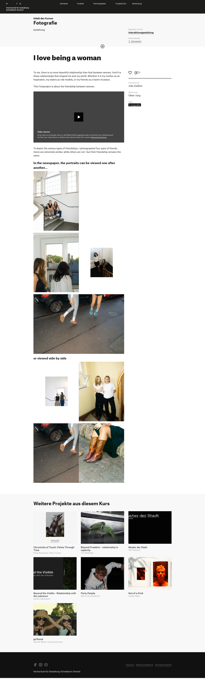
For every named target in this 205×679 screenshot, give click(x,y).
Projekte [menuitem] (80, 4)
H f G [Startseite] (17, 7)
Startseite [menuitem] (64, 4)
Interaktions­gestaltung (141, 32)
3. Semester (134, 41)
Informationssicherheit (163, 666)
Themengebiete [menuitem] (99, 4)
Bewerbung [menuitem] (137, 4)
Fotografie (134, 106)
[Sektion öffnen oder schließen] (102, 47)
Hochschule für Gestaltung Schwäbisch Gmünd (56, 672)
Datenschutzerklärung (98, 138)
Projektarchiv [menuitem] (121, 4)
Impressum (130, 666)
